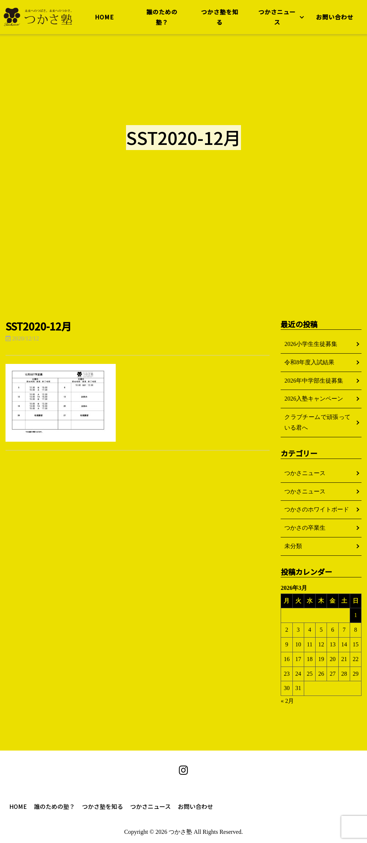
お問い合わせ (333, 18)
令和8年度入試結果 (309, 362)
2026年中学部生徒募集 (313, 380)
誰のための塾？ (162, 19)
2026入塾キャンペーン (313, 398)
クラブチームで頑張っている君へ (317, 422)
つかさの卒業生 (304, 528)
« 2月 (287, 701)
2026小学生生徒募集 (310, 344)
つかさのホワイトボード (316, 509)
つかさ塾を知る (219, 19)
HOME (105, 18)
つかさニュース (276, 19)
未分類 (293, 546)
